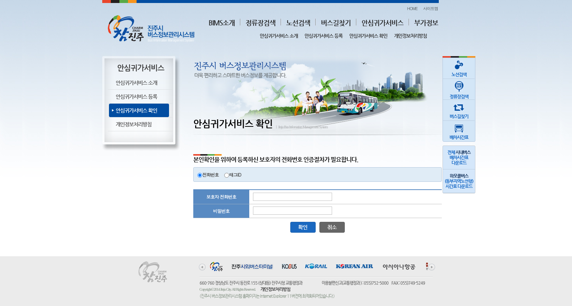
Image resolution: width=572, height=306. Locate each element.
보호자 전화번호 (221, 196)
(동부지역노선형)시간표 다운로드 (459, 181)
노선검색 (298, 23)
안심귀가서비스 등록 (323, 36)
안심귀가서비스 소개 (279, 36)
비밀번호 (221, 211)
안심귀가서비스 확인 (368, 36)
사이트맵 (430, 8)
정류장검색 (260, 23)
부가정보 (426, 23)
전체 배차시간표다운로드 (459, 157)
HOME (412, 8)
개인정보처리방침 (410, 36)
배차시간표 (459, 130)
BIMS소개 (222, 23)
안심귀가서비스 (382, 23)
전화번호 (210, 174)
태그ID (235, 174)
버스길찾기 (336, 23)
